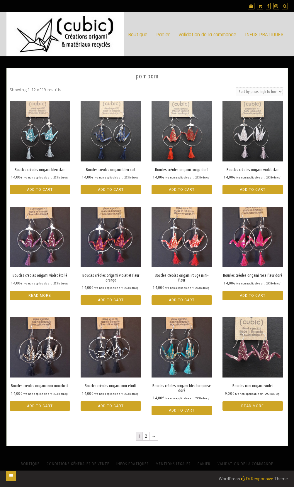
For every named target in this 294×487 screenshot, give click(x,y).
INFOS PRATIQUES (264, 34)
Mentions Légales (173, 463)
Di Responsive (257, 478)
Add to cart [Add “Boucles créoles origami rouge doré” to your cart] (182, 190)
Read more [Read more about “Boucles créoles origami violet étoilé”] (39, 296)
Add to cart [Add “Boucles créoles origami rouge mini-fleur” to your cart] (182, 300)
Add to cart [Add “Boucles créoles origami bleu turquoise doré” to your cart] (182, 410)
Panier (163, 34)
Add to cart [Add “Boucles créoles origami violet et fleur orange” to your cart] (111, 300)
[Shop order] (259, 91)
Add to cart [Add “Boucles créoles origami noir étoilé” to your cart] (111, 406)
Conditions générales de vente (78, 463)
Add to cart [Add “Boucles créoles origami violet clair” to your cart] (253, 190)
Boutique (137, 34)
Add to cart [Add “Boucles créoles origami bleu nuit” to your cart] (111, 190)
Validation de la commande (207, 34)
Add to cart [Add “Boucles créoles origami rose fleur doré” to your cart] (253, 296)
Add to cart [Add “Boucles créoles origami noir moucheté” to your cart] (40, 406)
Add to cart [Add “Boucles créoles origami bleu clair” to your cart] (40, 190)
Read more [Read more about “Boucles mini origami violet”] (252, 406)
